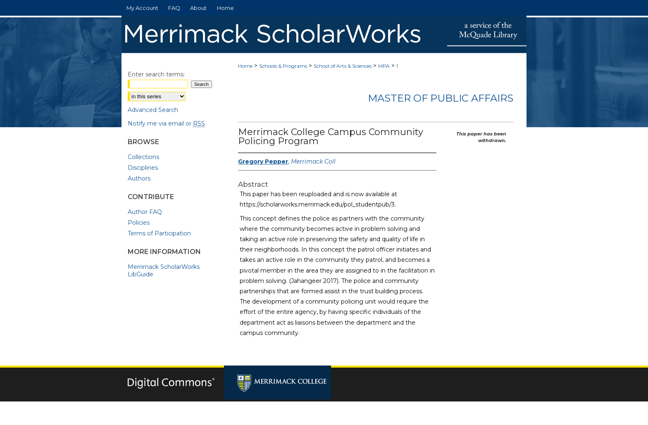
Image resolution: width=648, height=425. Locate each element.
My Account (326, 413)
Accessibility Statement (384, 413)
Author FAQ (145, 212)
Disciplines (143, 167)
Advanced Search (153, 110)
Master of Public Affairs (440, 98)
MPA (384, 66)
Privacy (242, 421)
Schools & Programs (283, 66)
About (270, 413)
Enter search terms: (156, 74)
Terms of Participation (159, 233)
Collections (143, 157)
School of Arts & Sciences (343, 66)
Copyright (268, 421)
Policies (139, 222)
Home (245, 66)
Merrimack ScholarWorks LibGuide (164, 270)
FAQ (294, 413)
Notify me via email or (166, 123)
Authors (139, 178)
